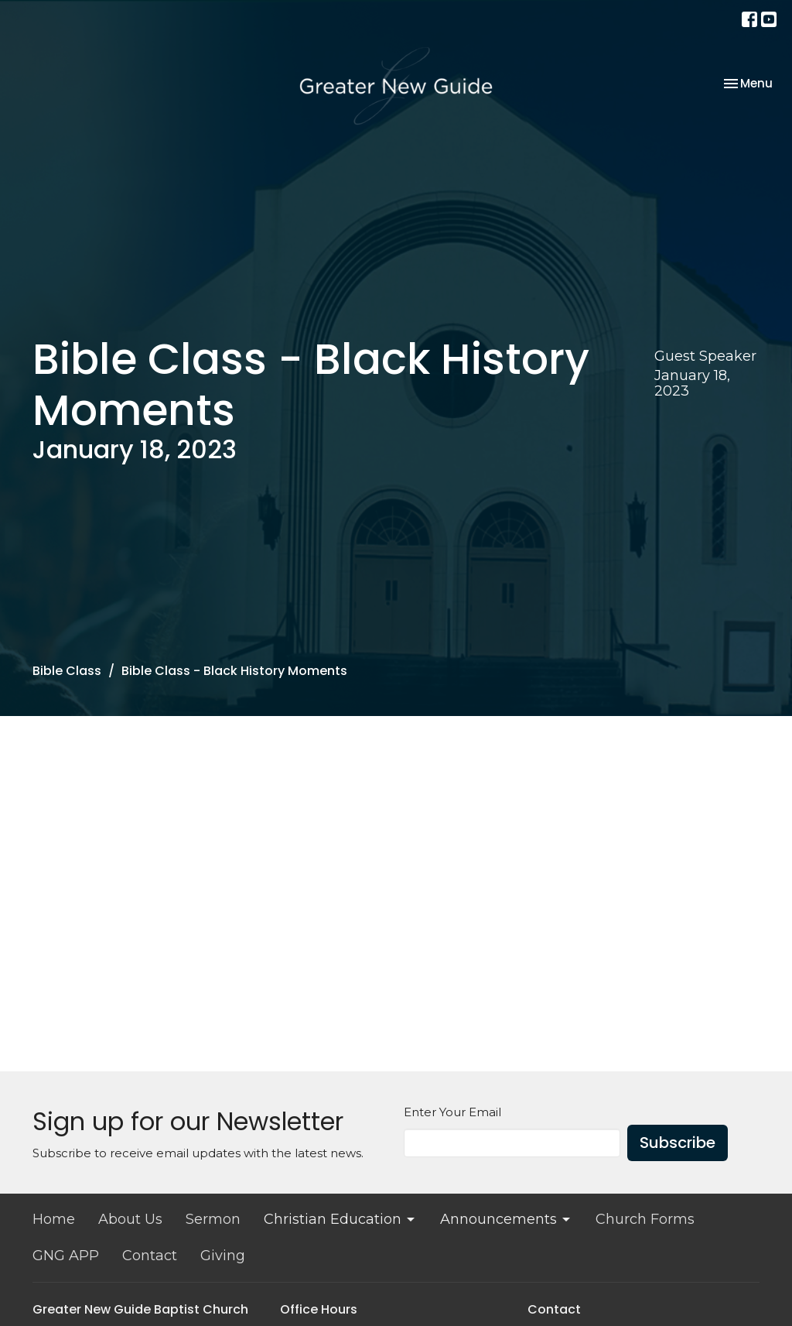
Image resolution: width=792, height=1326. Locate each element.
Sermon (213, 1219)
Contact (149, 1255)
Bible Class (66, 671)
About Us (130, 1219)
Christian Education (340, 1219)
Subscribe (677, 1142)
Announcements (506, 1219)
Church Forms (645, 1219)
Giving (222, 1255)
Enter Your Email (452, 1112)
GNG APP (65, 1255)
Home (53, 1219)
